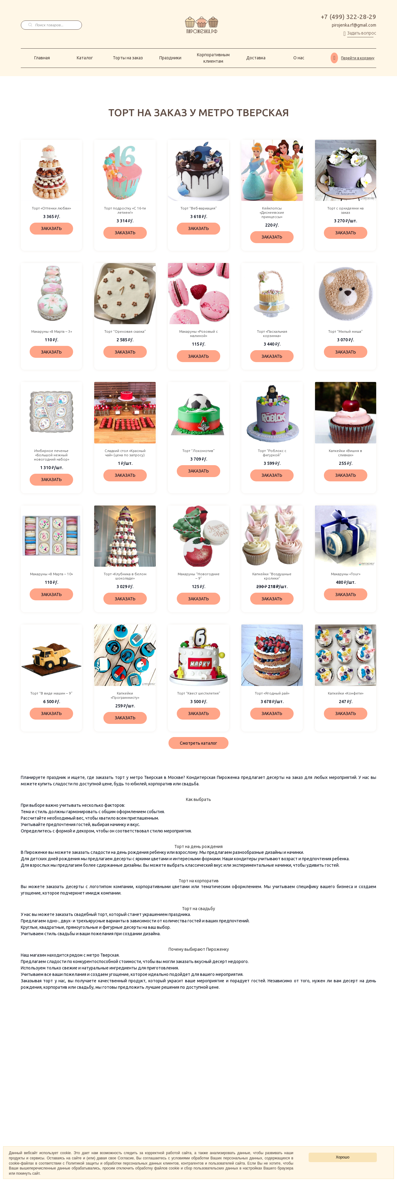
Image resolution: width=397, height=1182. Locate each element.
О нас (298, 57)
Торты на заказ (128, 57)
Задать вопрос (361, 33)
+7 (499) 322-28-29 (348, 16)
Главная (42, 57)
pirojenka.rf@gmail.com (354, 25)
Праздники (170, 57)
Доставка (255, 57)
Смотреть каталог (198, 743)
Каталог (85, 57)
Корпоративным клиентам (213, 58)
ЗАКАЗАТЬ (51, 228)
